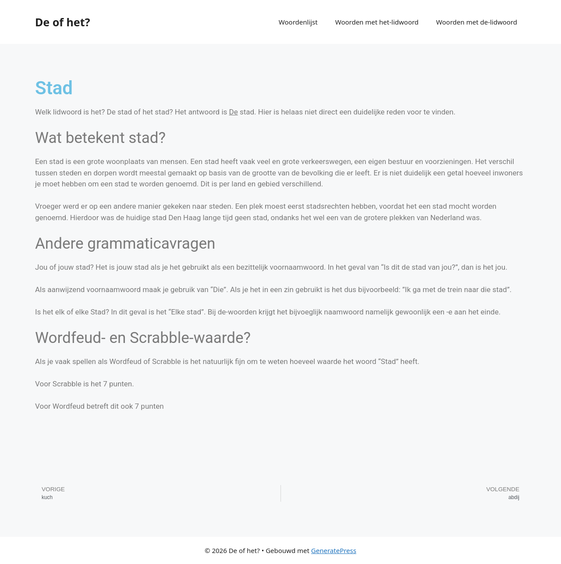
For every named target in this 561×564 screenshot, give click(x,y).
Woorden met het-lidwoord (377, 22)
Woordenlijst (298, 22)
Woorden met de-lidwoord (476, 22)
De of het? (62, 21)
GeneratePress (333, 550)
